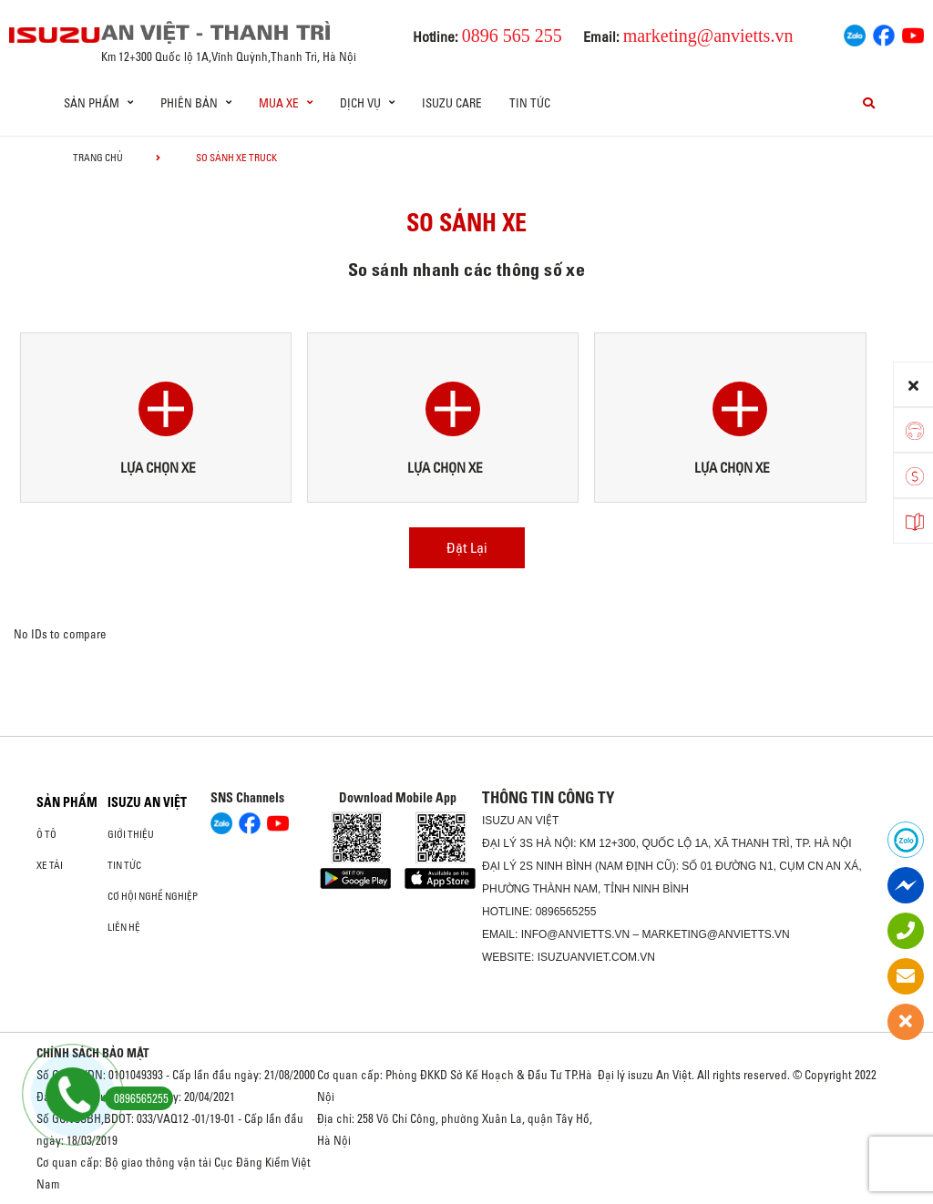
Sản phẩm (66, 802)
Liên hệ (124, 927)
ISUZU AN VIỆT (147, 802)
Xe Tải (49, 865)
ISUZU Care (452, 103)
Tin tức (529, 103)
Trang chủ (98, 157)
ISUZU (498, 820)
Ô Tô (46, 834)
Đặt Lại (466, 547)
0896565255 (566, 911)
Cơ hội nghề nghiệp (153, 896)
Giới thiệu (131, 834)
